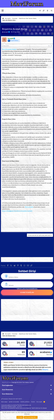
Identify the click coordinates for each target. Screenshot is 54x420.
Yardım (33, 402)
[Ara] (52, 10)
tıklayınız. (45, 369)
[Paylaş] (49, 46)
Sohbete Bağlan (27, 292)
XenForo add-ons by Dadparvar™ (24, 408)
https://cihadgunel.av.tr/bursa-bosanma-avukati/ (17, 211)
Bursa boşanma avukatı (9, 49)
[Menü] (2, 11)
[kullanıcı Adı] (28, 277)
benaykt (5, 32)
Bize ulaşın (4, 402)
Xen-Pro (40, 408)
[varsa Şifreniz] (28, 285)
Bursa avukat (29, 207)
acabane (45, 352)
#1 (51, 45)
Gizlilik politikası (25, 402)
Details (44, 408)
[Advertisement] (27, 221)
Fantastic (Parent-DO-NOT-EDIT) (11, 399)
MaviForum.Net (6, 382)
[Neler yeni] (47, 10)
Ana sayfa (39, 402)
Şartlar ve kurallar (14, 402)
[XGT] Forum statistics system (11, 406)
